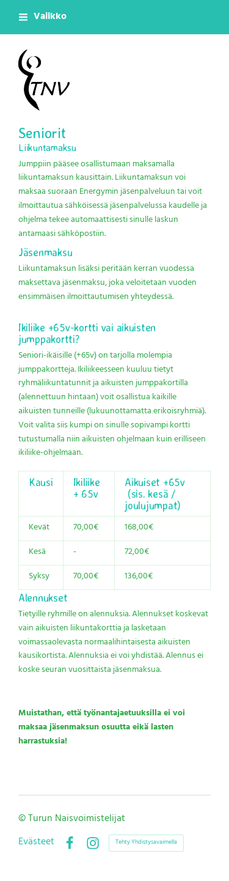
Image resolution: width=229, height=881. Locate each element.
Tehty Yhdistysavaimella (146, 843)
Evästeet (36, 843)
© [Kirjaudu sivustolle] (23, 819)
